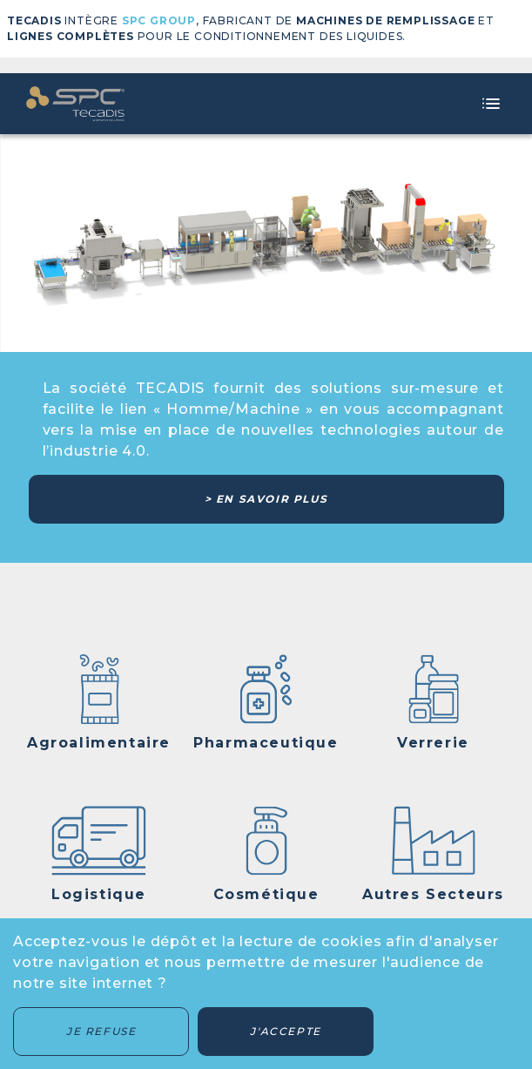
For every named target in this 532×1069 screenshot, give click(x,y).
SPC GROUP (159, 20)
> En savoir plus (266, 498)
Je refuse (101, 1031)
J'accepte (285, 1031)
